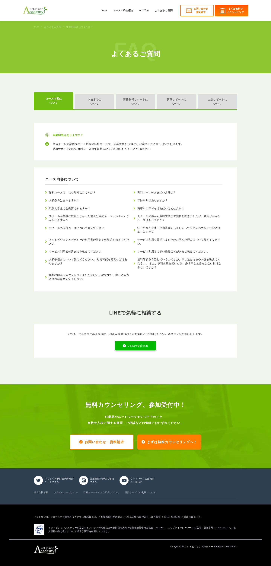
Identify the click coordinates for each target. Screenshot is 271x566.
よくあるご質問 (164, 10)
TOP (104, 10)
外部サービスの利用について (140, 492)
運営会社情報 (41, 492)
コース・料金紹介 (123, 10)
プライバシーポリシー (66, 492)
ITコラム (144, 10)
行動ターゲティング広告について (101, 492)
